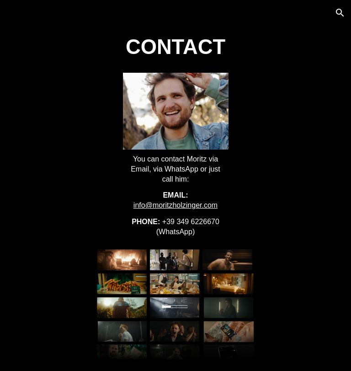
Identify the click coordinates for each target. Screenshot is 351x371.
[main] (175, 47)
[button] (340, 13)
